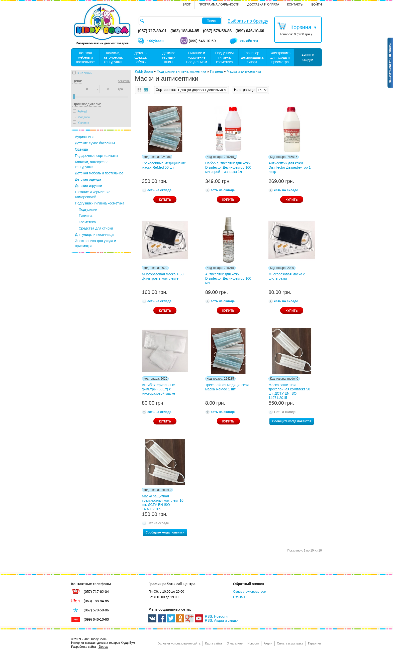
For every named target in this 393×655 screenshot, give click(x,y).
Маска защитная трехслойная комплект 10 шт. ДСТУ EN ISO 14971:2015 (162, 501)
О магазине (235, 643)
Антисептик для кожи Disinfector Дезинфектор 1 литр (289, 167)
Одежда (81, 149)
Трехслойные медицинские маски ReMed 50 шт (164, 165)
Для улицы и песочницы (94, 235)
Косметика (87, 222)
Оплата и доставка (290, 643)
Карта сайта (213, 643)
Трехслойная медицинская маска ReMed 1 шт (227, 387)
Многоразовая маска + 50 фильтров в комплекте (162, 276)
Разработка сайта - (89, 647)
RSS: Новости (216, 616)
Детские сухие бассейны (95, 143)
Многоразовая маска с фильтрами (286, 276)
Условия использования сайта (179, 643)
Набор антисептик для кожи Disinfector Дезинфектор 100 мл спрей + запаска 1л (228, 167)
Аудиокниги (84, 137)
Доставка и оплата (263, 4)
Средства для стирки (96, 228)
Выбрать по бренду (248, 21)
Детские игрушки (88, 186)
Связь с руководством (249, 591)
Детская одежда (88, 179)
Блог (187, 4)
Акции (268, 643)
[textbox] (180, 21)
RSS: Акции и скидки (221, 620)
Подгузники (88, 209)
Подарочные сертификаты (96, 156)
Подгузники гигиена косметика (99, 203)
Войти (316, 4)
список (139, 89)
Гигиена (85, 216)
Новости (253, 643)
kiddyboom (155, 41)
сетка (146, 89)
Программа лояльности (219, 4)
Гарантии (314, 643)
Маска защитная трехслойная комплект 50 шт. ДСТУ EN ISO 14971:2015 (289, 390)
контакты (295, 4)
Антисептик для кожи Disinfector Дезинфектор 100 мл (228, 278)
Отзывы (239, 597)
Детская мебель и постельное (99, 173)
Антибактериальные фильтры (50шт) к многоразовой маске (158, 389)
